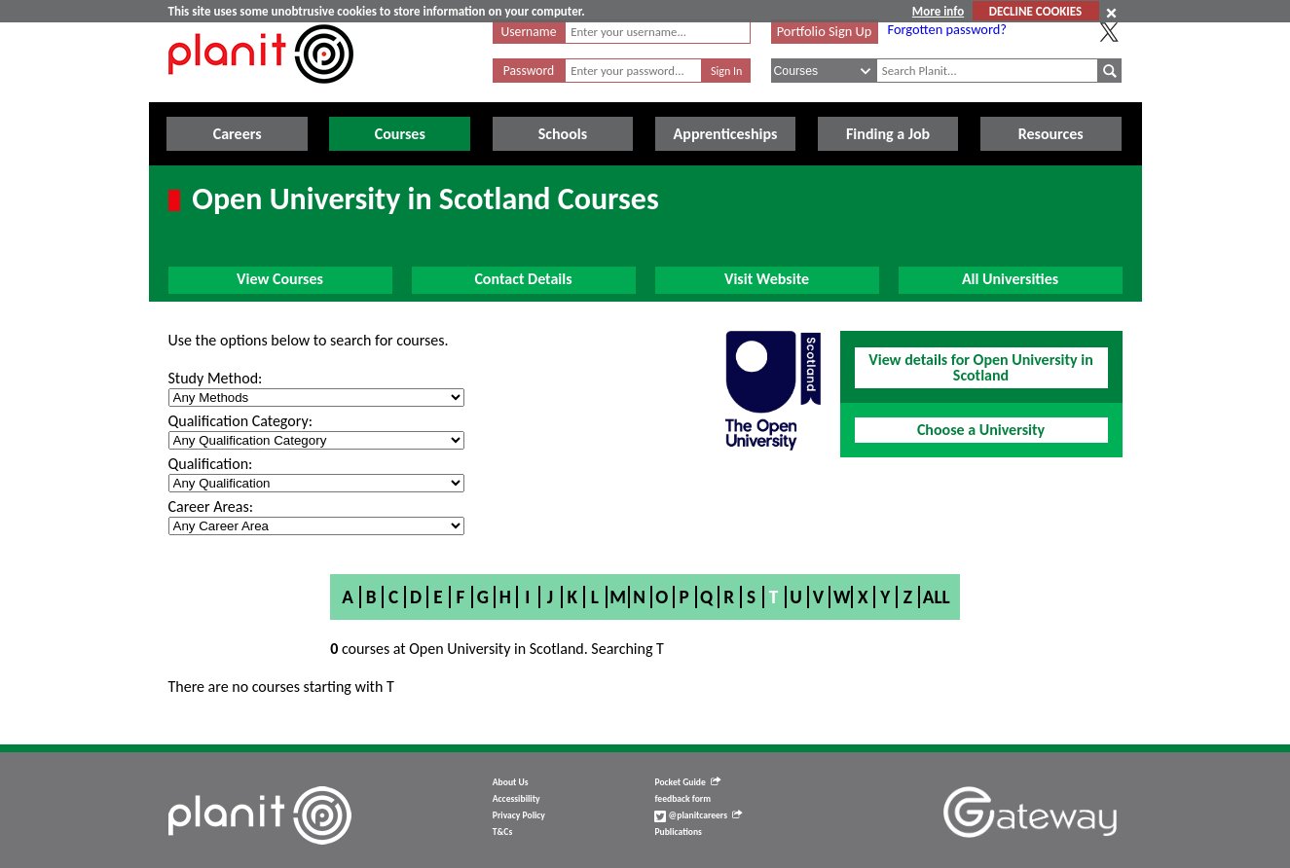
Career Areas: (210, 506)
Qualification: (210, 463)
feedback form (682, 799)
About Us (511, 782)
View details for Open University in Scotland (980, 367)
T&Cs (502, 832)
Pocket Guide (686, 782)
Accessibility (516, 799)
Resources (1051, 134)
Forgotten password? (947, 29)
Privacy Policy (519, 815)
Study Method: (215, 378)
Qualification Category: (240, 421)
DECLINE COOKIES (1035, 11)
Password (528, 70)
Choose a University (981, 429)
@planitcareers (698, 815)
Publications (677, 832)
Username (529, 31)
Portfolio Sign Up (824, 31)
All (936, 597)
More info (938, 11)
